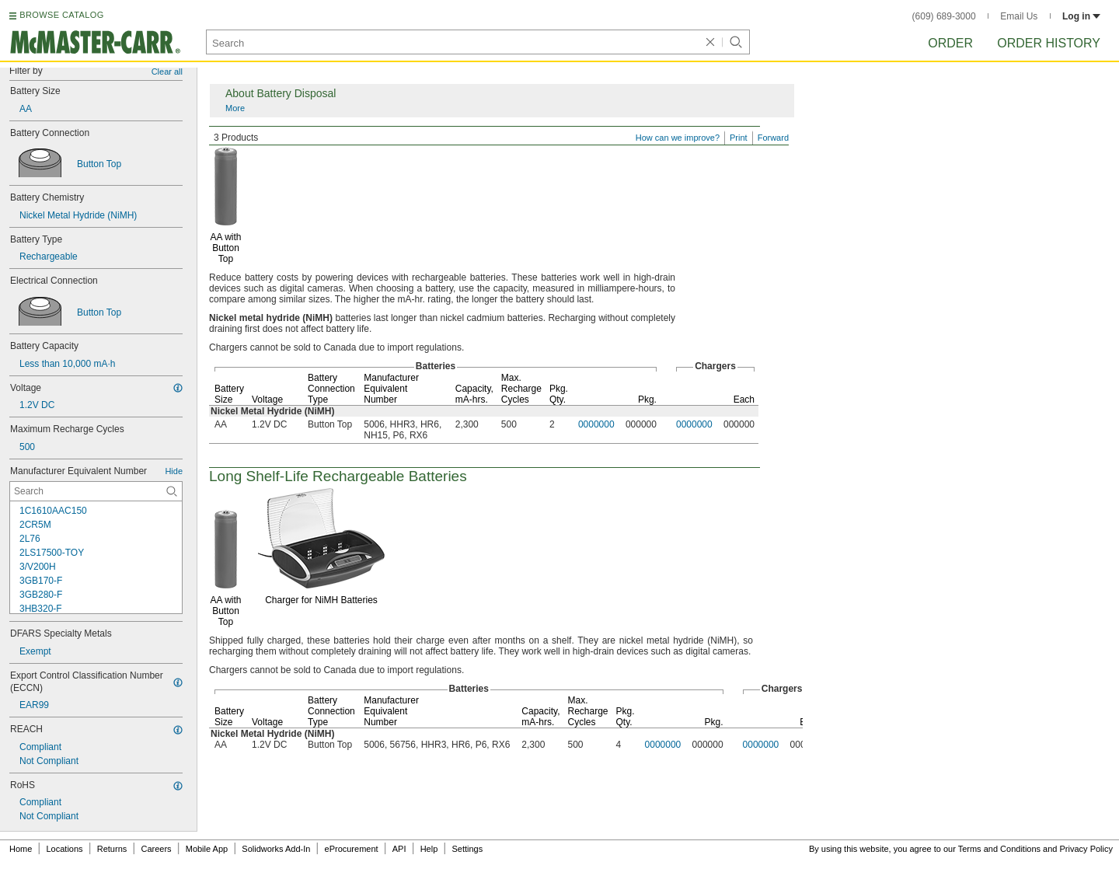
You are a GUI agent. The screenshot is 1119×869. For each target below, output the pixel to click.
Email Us (1018, 16)
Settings (467, 848)
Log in (1081, 16)
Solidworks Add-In (276, 848)
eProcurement (351, 848)
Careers (156, 848)
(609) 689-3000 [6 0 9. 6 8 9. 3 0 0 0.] (944, 16)
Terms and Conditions (999, 848)
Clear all (167, 71)
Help (429, 848)
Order (950, 43)
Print (739, 137)
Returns (112, 848)
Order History (1048, 43)
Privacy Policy (1086, 848)
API (399, 848)
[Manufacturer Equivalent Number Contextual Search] (96, 491)
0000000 (596, 424)
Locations (65, 848)
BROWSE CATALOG (61, 14)
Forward (773, 137)
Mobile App (207, 848)
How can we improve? (678, 137)
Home (20, 848)
